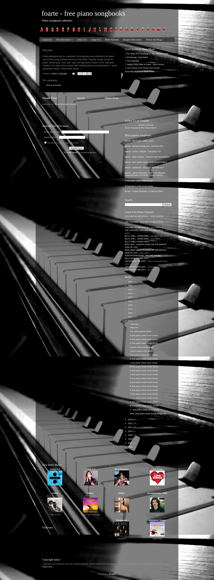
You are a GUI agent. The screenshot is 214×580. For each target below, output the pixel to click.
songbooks (47, 39)
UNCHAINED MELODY (135, 261)
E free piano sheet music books (144, 335)
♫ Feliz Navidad (132, 61)
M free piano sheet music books (139, 186)
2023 (130, 293)
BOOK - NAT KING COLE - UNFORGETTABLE (146, 162)
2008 (130, 439)
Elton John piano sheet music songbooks (148, 413)
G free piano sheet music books (144, 343)
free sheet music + (64, 39)
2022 (130, 297)
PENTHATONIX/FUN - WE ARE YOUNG (143, 255)
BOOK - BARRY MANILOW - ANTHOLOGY (144, 146)
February (134, 324)
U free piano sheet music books (144, 398)
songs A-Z (95, 39)
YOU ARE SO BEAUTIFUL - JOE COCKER (144, 216)
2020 (130, 305)
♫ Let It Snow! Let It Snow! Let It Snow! (142, 68)
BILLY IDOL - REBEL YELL (137, 258)
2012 (130, 423)
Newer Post (49, 98)
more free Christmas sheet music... (140, 71)
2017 (130, 317)
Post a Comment (53, 85)
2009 (130, 435)
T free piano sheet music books (144, 394)
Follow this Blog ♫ (154, 39)
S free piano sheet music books (144, 390)
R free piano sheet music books (144, 386)
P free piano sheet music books (144, 378)
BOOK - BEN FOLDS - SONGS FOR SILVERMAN (147, 157)
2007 (130, 443)
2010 (130, 431)
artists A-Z (82, 39)
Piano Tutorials (112, 39)
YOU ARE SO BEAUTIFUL (137, 227)
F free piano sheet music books (144, 339)
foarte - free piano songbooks (83, 13)
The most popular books (140, 331)
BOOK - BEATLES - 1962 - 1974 (139, 141)
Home (81, 98)
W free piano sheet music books (144, 406)
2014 (130, 321)
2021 (130, 301)
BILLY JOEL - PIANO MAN (137, 236)
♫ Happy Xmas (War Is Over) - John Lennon (144, 64)
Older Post (111, 98)
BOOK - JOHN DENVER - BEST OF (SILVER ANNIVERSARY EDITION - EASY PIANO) (145, 174)
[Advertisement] (77, 114)
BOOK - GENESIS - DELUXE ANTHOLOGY (144, 167)
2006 (130, 447)
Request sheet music (132, 39)
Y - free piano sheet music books (144, 410)
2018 (130, 313)
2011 (130, 427)
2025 (130, 285)
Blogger (112, 574)
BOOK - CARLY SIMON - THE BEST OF (143, 151)
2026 (130, 282)
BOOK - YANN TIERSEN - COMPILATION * (144, 191)
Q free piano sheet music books (144, 382)
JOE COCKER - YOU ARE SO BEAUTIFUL (144, 222)
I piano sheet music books (141, 351)
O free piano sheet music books (144, 374)
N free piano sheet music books (144, 371)
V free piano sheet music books (139, 181)
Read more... (48, 567)
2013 (130, 419)
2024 (130, 289)
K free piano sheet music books (144, 359)
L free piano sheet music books (144, 363)
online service (72, 152)
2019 (130, 309)
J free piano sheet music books (144, 355)
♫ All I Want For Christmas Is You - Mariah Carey (146, 54)
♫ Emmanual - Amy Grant (136, 57)
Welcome (134, 327)
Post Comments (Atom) (65, 104)
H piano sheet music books (142, 347)
